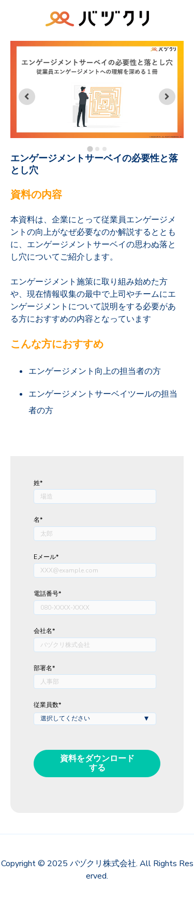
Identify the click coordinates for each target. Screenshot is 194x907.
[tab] (90, 149)
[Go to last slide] (27, 96)
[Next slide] (167, 96)
